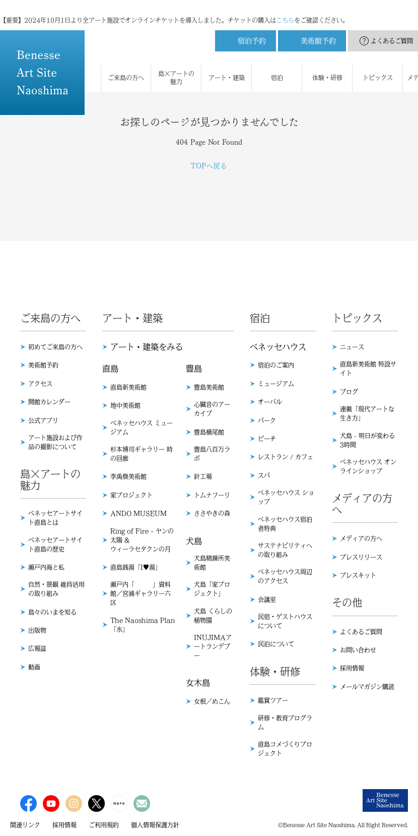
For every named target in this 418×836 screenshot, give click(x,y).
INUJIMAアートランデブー (213, 646)
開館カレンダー (49, 402)
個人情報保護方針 (155, 825)
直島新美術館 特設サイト (368, 368)
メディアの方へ (361, 538)
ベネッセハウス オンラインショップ (368, 466)
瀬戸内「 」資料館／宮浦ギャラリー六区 (140, 593)
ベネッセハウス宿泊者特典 (285, 523)
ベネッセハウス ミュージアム (141, 427)
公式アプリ (43, 420)
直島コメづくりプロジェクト (285, 748)
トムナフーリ (212, 495)
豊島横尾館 (209, 432)
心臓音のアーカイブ (212, 408)
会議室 (267, 599)
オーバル (270, 402)
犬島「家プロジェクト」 (212, 588)
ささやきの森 (212, 513)
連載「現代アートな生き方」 (367, 413)
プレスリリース (361, 557)
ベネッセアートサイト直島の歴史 (55, 544)
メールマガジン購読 (367, 687)
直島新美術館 (128, 387)
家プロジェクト (131, 495)
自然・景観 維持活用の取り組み (56, 588)
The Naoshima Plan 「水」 (142, 624)
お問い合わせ (358, 650)
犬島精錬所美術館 (212, 562)
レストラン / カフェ (285, 457)
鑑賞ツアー (273, 700)
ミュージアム (276, 384)
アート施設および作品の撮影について (55, 442)
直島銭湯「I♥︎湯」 (135, 567)
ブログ (349, 392)
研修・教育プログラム (285, 722)
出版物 (37, 630)
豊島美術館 (209, 387)
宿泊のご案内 (276, 365)
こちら (285, 10)
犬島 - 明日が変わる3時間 (367, 440)
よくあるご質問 (361, 632)
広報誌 (37, 648)
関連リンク (25, 825)
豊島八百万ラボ (212, 453)
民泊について (276, 644)
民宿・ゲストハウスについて (285, 621)
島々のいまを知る (52, 612)
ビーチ (267, 439)
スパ (264, 475)
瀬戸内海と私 (46, 567)
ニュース (352, 347)
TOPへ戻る (209, 165)
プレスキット (358, 575)
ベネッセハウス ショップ (286, 497)
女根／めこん (212, 701)
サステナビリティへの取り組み (285, 550)
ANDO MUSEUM (138, 513)
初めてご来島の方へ (55, 347)
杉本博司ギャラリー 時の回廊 (141, 453)
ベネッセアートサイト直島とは (55, 517)
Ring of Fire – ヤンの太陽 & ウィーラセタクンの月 (142, 540)
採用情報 (352, 668)
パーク (267, 420)
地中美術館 (125, 405)
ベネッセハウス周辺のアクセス (285, 576)
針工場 (203, 476)
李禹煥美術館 (128, 476)
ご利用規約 (104, 825)
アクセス (40, 384)
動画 (34, 667)
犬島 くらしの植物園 (213, 615)
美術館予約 (43, 365)
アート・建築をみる (146, 347)
